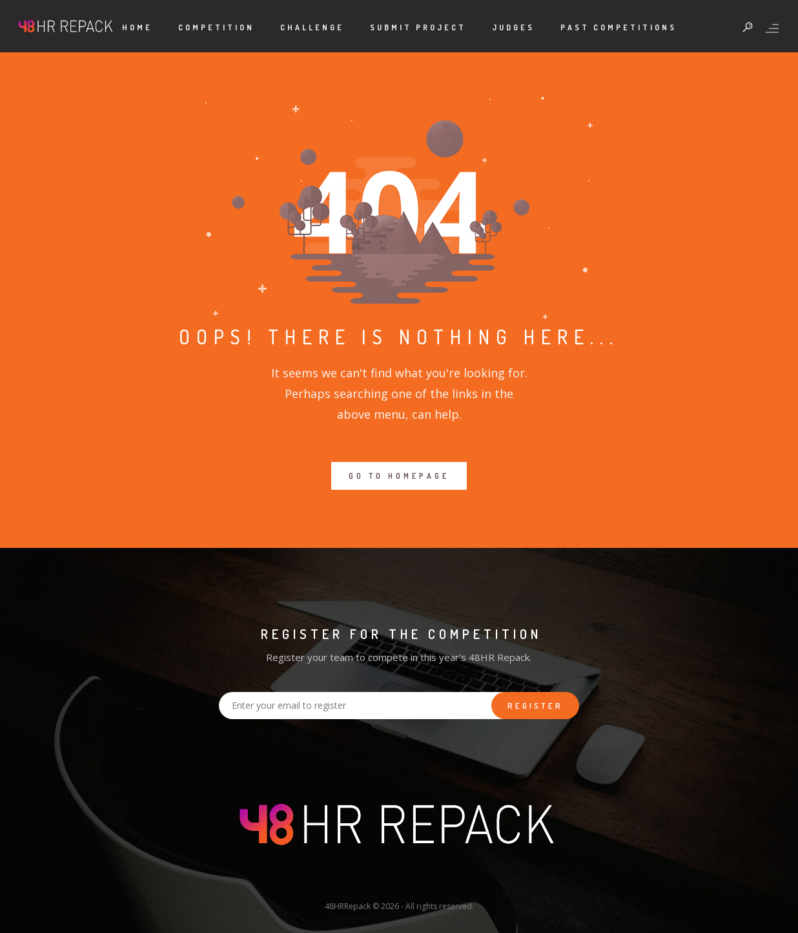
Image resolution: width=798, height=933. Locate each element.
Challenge (312, 27)
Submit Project (418, 27)
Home (137, 27)
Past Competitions (618, 27)
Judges (513, 27)
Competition (216, 27)
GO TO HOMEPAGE (399, 476)
